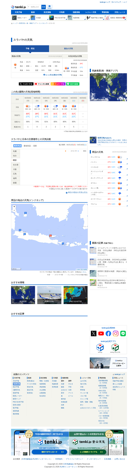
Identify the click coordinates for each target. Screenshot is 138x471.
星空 (62, 393)
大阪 (15, 169)
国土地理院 (84, 269)
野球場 (82, 390)
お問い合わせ (119, 459)
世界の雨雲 (17, 405)
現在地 (49, 8)
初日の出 (104, 422)
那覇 (15, 183)
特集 (114, 389)
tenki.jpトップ (105, 2)
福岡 (15, 178)
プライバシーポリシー (74, 459)
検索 (43, 7)
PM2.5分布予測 (18, 402)
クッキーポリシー (94, 459)
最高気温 (17, 146)
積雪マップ (17, 399)
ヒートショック (104, 412)
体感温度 (64, 402)
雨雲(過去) (30, 381)
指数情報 (76, 12)
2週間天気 (16, 390)
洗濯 (62, 384)
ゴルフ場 (83, 396)
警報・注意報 (44, 381)
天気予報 (18, 12)
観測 (33, 12)
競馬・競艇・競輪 (86, 402)
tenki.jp (18, 7)
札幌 (15, 151)
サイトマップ (116, 2)
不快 (69, 387)
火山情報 (42, 390)
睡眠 (62, 408)
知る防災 (42, 396)
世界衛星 (55, 387)
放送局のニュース (119, 387)
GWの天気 (104, 392)
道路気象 (16, 411)
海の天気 (83, 384)
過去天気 (30, 390)
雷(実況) (30, 393)
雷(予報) (15, 408)
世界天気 (17, 384)
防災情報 (47, 12)
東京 (15, 160)
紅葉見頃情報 (104, 407)
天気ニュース (119, 12)
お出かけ (64, 390)
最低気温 (27, 146)
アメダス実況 (31, 384)
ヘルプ (124, 2)
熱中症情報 (104, 402)
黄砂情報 (16, 414)
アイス (70, 393)
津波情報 (42, 387)
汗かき (70, 384)
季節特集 (105, 12)
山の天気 (83, 381)
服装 (62, 387)
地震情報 (42, 384)
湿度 (35, 146)
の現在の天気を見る (78, 192)
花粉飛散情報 (104, 382)
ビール (70, 396)
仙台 (15, 156)
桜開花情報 (104, 387)
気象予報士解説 (118, 381)
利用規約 (58, 459)
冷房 (69, 390)
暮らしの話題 (117, 384)
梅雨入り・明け (104, 397)
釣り (81, 405)
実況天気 (30, 387)
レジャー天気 (90, 12)
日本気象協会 (27, 459)
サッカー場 (84, 393)
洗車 (62, 405)
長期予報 (16, 393)
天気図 (61, 12)
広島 (15, 174)
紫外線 (63, 399)
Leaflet (78, 269)
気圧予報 (16, 387)
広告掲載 (107, 459)
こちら (83, 272)
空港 (81, 387)
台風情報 (42, 393)
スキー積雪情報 (104, 417)
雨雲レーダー (17, 396)
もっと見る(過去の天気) (53, 75)
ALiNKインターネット (41, 459)
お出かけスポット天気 (88, 408)
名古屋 (15, 165)
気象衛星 (55, 384)
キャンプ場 (84, 399)
